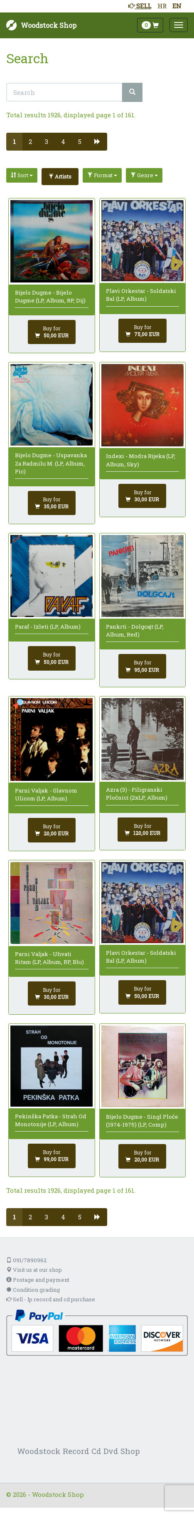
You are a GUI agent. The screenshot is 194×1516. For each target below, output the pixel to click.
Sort (22, 175)
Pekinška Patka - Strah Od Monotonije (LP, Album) (50, 1120)
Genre (144, 175)
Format (102, 175)
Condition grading (33, 1289)
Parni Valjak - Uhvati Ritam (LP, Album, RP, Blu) (49, 958)
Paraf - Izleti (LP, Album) (48, 626)
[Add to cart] (52, 332)
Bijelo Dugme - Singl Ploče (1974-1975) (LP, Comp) (142, 1120)
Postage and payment (37, 1279)
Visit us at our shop (34, 1269)
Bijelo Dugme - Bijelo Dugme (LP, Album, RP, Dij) (50, 296)
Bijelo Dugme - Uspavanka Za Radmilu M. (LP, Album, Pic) (51, 463)
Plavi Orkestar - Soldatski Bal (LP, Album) (141, 294)
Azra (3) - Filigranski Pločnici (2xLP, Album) (136, 793)
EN (177, 6)
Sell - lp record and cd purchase (50, 1299)
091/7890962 (26, 1260)
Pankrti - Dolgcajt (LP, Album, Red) (135, 630)
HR (162, 6)
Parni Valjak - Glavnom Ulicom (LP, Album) (46, 794)
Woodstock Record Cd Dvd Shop (78, 1451)
